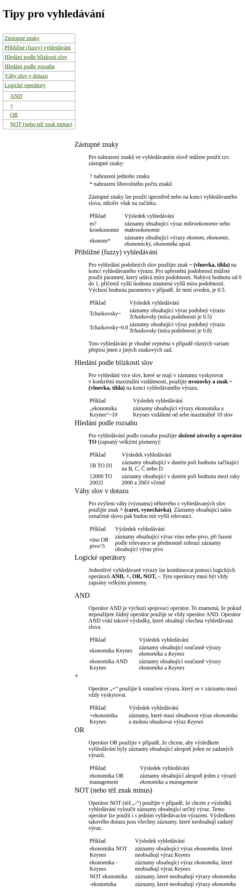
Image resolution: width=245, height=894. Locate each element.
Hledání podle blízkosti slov (36, 57)
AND (16, 96)
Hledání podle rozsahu (30, 66)
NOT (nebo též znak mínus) (41, 124)
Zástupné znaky (22, 38)
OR (14, 115)
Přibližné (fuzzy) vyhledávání (38, 48)
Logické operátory (25, 85)
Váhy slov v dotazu (26, 76)
